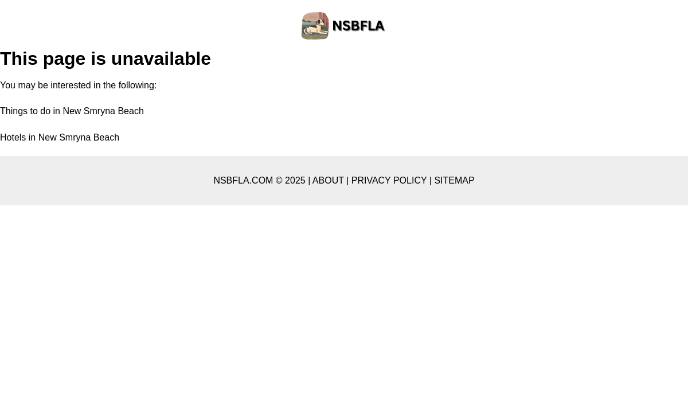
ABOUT (328, 180)
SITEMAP (454, 180)
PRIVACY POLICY (389, 180)
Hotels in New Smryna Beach (59, 137)
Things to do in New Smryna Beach (72, 111)
